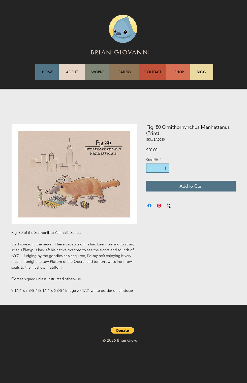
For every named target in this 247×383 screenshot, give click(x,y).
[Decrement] (150, 168)
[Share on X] (169, 206)
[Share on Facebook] (149, 206)
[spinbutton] (158, 168)
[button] (122, 330)
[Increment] (166, 168)
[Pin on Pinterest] (159, 206)
